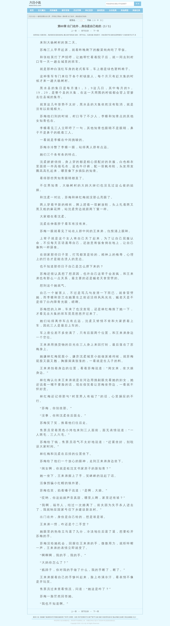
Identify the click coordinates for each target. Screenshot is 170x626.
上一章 (74, 31)
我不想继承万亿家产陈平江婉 (88, 617)
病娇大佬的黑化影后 (105, 617)
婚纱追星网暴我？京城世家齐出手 (122, 35)
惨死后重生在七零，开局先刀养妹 (49, 16)
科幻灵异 (89, 10)
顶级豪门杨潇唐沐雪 (47, 617)
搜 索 (137, 3)
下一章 (96, 31)
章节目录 (85, 31)
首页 (32, 10)
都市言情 (65, 10)
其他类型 (124, 10)
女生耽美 (113, 10)
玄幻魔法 (41, 10)
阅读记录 (136, 10)
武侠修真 (53, 10)
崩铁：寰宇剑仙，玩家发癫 (84, 35)
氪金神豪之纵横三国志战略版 (123, 617)
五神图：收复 (73, 617)
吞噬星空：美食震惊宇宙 (102, 35)
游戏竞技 (101, 10)
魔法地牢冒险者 (69, 35)
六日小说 (32, 16)
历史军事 (77, 10)
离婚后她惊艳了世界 (61, 617)
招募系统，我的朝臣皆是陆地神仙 (51, 35)
